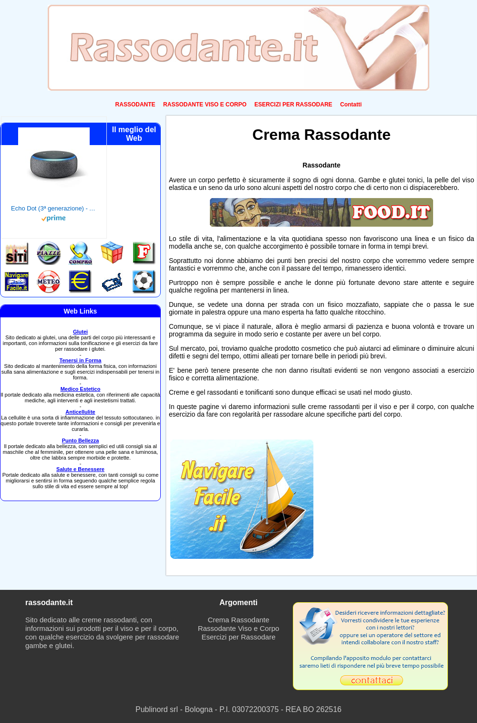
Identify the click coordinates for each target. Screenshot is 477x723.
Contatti (351, 104)
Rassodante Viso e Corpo (239, 628)
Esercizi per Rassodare (238, 637)
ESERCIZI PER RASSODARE (293, 104)
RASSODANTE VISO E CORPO (205, 104)
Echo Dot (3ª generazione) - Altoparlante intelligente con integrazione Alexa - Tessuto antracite (54, 208)
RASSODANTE (135, 104)
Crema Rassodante (238, 620)
